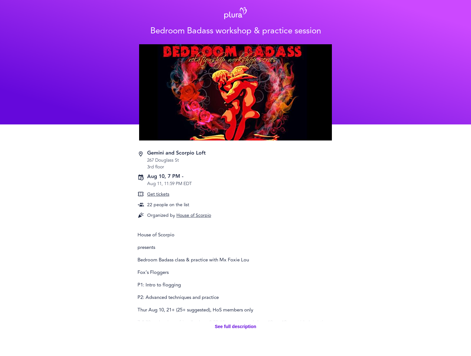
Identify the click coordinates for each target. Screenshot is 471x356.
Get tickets (158, 194)
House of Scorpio (193, 215)
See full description (235, 326)
